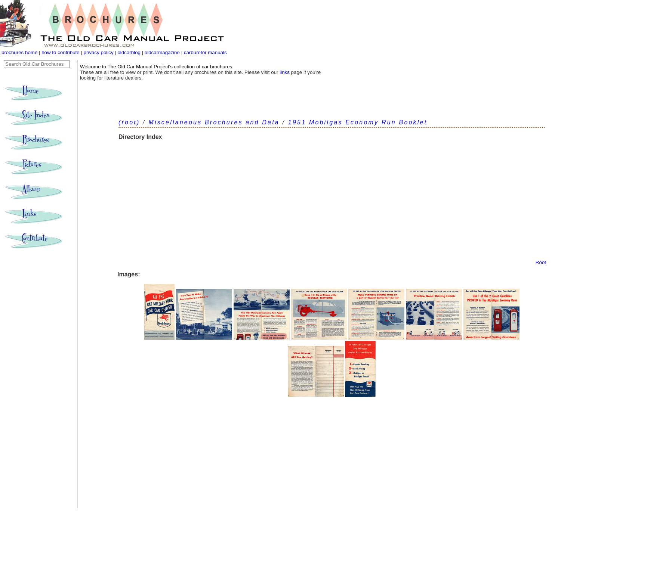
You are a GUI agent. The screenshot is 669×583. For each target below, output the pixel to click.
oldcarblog (129, 52)
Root (541, 262)
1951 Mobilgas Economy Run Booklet (357, 122)
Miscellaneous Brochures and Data (214, 122)
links (285, 72)
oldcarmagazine (163, 52)
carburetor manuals (204, 52)
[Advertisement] (331, 203)
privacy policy (99, 52)
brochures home (19, 52)
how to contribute (60, 52)
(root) (129, 122)
